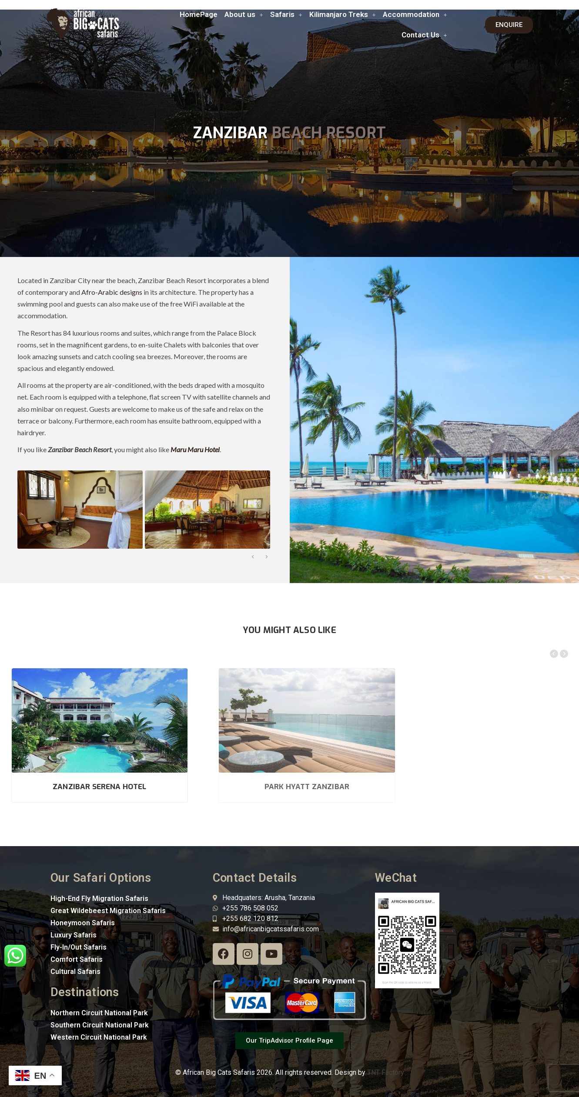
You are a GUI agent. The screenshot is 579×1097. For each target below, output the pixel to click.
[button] (244, 14)
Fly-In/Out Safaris (78, 934)
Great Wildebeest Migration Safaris (108, 897)
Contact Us (424, 34)
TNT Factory (385, 1059)
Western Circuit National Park (98, 1024)
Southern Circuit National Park (99, 1011)
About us (243, 14)
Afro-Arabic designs (111, 292)
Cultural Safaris (75, 958)
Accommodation (415, 14)
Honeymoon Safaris (82, 909)
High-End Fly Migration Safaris (99, 885)
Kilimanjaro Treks (342, 14)
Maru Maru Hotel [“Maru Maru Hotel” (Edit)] (195, 449)
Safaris (286, 14)
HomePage (199, 14)
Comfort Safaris (76, 946)
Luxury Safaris (73, 921)
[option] (79, 509)
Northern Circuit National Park (99, 999)
